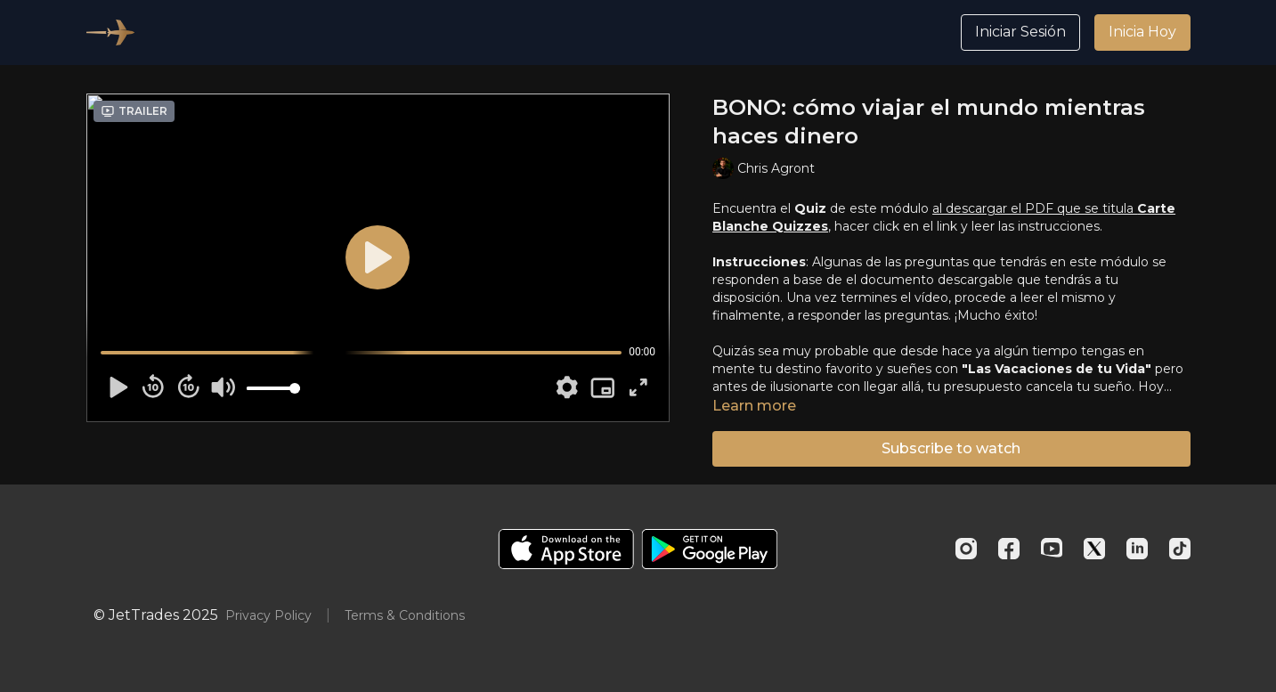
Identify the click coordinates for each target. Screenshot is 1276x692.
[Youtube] (1051, 548)
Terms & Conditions (405, 615)
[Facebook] (1009, 548)
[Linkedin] (1137, 548)
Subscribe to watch (951, 448)
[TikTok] (1180, 548)
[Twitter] (1094, 548)
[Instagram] (966, 548)
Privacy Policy (268, 615)
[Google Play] (709, 549)
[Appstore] (566, 549)
